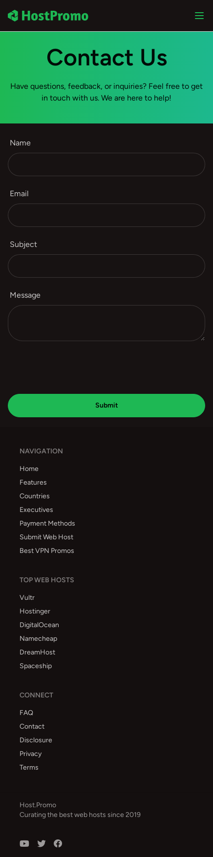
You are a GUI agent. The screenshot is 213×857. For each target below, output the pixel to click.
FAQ (26, 713)
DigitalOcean (39, 625)
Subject (23, 244)
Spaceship (36, 666)
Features (33, 482)
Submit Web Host (46, 537)
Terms (29, 767)
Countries (35, 496)
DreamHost (37, 652)
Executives (36, 510)
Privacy (31, 754)
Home (29, 469)
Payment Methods (47, 523)
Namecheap (38, 638)
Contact (32, 726)
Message (25, 295)
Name (20, 142)
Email (19, 193)
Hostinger (35, 611)
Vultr (27, 597)
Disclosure (36, 740)
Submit (106, 405)
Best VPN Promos (47, 551)
